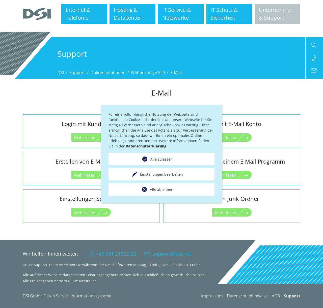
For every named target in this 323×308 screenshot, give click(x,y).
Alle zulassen (161, 159)
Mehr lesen (84, 137)
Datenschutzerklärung (146, 146)
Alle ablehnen (161, 189)
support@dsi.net (171, 253)
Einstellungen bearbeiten (161, 174)
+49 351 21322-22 (116, 253)
